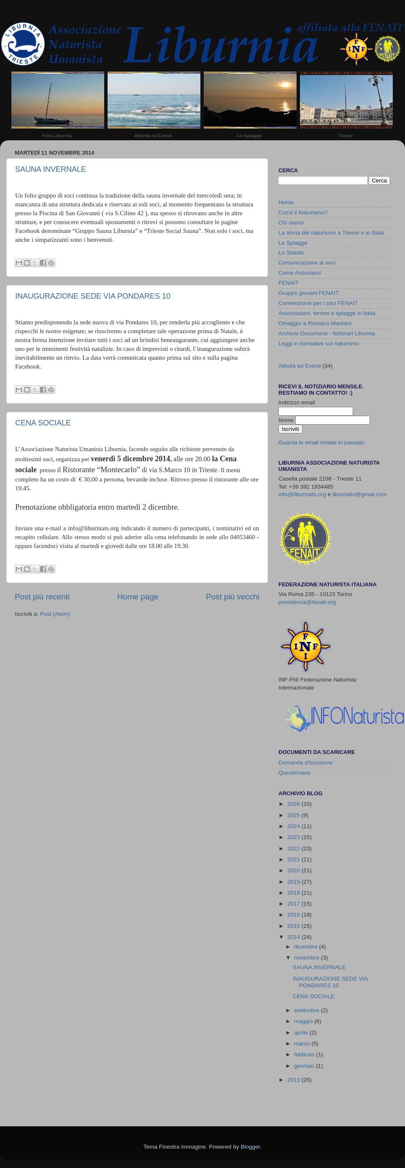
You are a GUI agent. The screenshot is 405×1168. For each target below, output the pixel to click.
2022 (294, 848)
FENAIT (288, 283)
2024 (294, 826)
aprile (302, 1032)
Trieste (345, 135)
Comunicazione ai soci (306, 262)
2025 (294, 815)
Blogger (250, 1147)
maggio (304, 1021)
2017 (294, 904)
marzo (302, 1043)
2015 (294, 926)
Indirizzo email (296, 402)
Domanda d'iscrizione (305, 762)
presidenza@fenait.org (307, 602)
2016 (294, 914)
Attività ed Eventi (153, 135)
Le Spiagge (249, 135)
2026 (294, 804)
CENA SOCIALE (43, 423)
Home (286, 202)
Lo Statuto (291, 252)
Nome (286, 420)
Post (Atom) (55, 614)
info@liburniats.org (302, 494)
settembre (307, 1010)
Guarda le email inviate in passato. (322, 442)
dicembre (306, 946)
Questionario (294, 773)
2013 (294, 1080)
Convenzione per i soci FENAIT (318, 303)
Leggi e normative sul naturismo (318, 343)
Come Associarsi (299, 273)
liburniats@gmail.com (359, 494)
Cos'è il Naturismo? (303, 212)
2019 (294, 882)
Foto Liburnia (57, 135)
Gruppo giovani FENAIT (308, 293)
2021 (294, 859)
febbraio (305, 1054)
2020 (294, 870)
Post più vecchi (232, 596)
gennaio (305, 1066)
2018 (294, 893)
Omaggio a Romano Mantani (314, 323)
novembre (307, 957)
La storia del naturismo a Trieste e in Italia (331, 233)
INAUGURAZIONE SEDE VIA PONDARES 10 (92, 296)
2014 (294, 937)
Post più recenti (42, 596)
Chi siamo (291, 222)
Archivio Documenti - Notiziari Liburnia (326, 333)
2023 (294, 837)
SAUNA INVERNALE (50, 169)
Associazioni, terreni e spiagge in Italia (326, 313)
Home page (138, 596)
